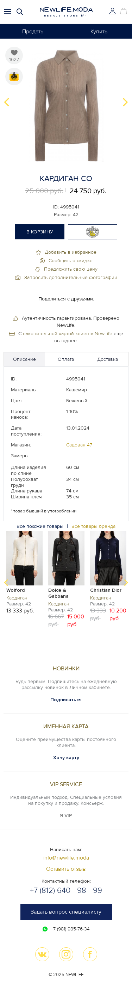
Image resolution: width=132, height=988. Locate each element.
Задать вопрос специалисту (66, 911)
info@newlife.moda (66, 857)
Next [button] (125, 102)
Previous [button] (6, 102)
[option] (66, 102)
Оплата (66, 359)
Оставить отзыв (66, 869)
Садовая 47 (79, 445)
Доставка (107, 359)
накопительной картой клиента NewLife (67, 334)
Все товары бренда (93, 526)
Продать (32, 31)
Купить (98, 31)
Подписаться (66, 700)
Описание (24, 359)
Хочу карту (66, 758)
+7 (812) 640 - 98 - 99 (66, 890)
